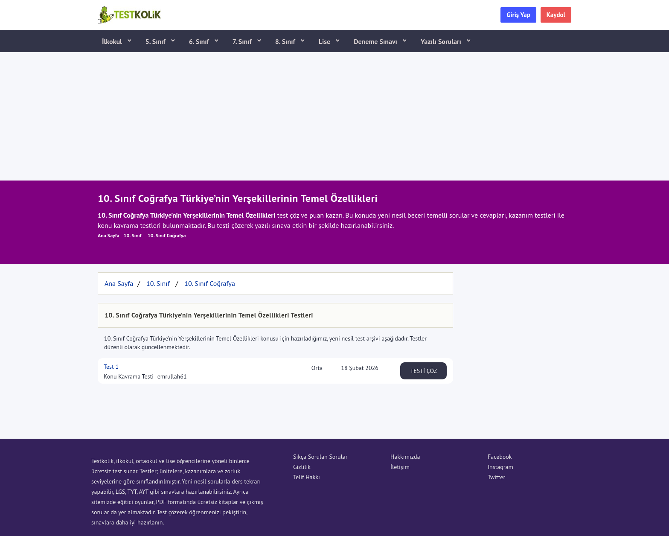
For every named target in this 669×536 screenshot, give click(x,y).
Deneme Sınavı (376, 41)
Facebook (500, 456)
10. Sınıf (133, 235)
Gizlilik (302, 467)
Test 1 (111, 366)
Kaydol (556, 15)
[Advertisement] (334, 116)
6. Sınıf (200, 41)
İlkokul (113, 41)
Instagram (500, 467)
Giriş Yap (518, 15)
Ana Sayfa (108, 235)
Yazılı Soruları (442, 41)
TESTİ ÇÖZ (423, 371)
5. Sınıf (156, 41)
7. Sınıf (243, 41)
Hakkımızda (405, 456)
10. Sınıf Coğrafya (167, 235)
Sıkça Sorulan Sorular (320, 456)
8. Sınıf (286, 41)
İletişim (400, 467)
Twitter (496, 477)
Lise (325, 41)
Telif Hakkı (306, 477)
